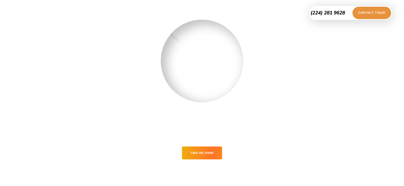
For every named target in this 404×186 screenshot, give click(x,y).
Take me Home (202, 153)
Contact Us (227, 12)
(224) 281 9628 (327, 13)
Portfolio (168, 12)
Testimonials (196, 12)
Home (146, 12)
